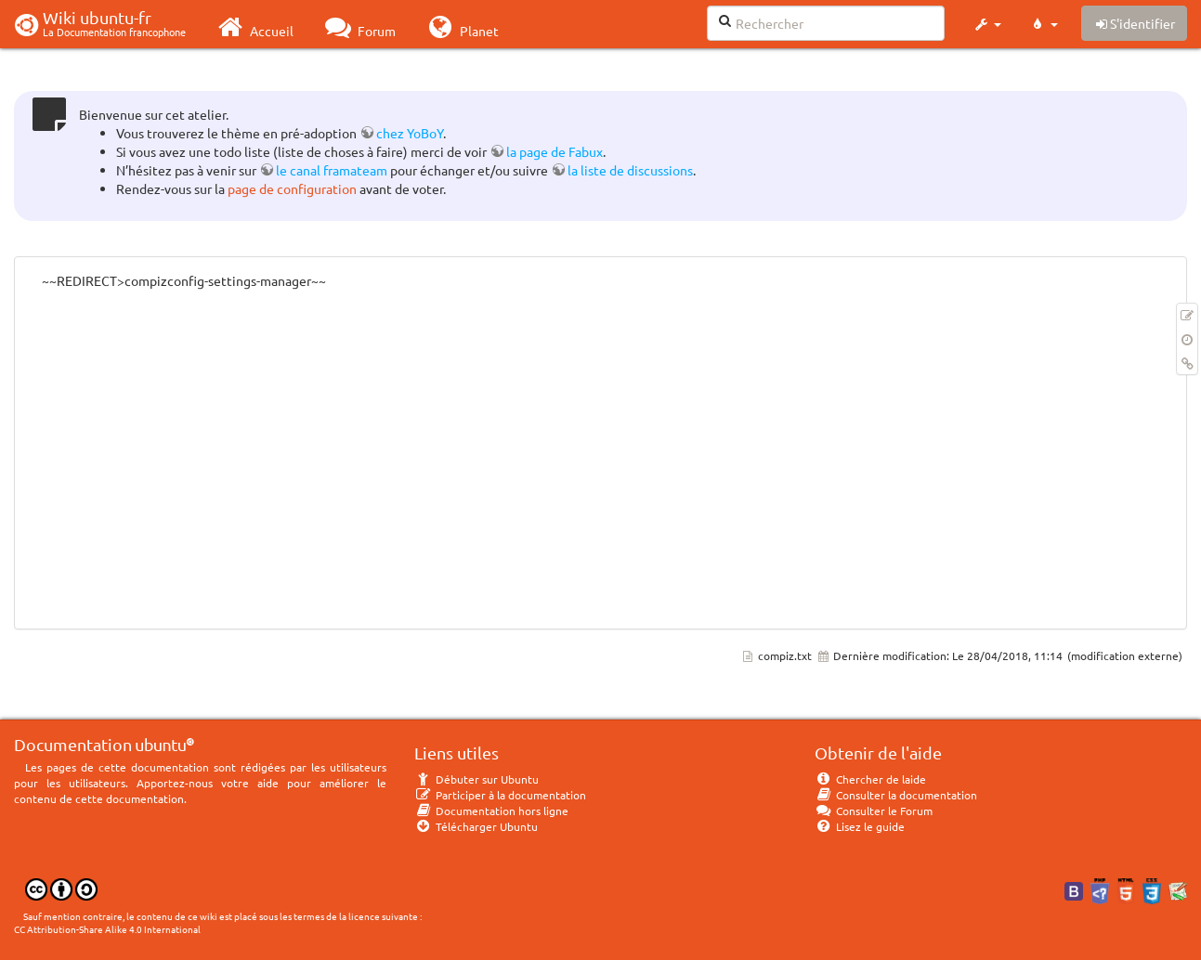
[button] (987, 24)
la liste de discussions (630, 170)
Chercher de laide (870, 779)
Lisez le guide (860, 826)
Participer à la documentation (500, 794)
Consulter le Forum (874, 810)
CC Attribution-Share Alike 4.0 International (107, 929)
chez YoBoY (409, 132)
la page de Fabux (554, 151)
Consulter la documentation (896, 794)
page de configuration (292, 188)
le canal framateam (331, 170)
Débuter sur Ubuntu (476, 779)
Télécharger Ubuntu (476, 826)
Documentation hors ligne (491, 810)
